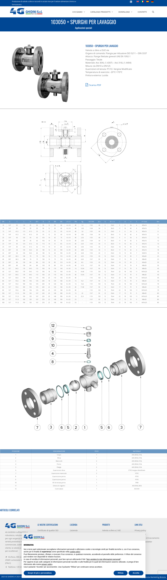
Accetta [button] (136, 573)
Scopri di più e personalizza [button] (40, 573)
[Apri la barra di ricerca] (153, 12)
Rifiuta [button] (120, 573)
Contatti (142, 12)
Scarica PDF (93, 85)
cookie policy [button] (75, 552)
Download (126, 12)
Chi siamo (80, 12)
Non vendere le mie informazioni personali (103, 559)
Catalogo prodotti (103, 12)
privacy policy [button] (47, 564)
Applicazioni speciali (83, 27)
